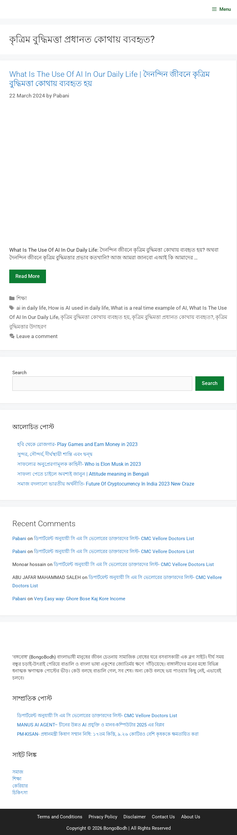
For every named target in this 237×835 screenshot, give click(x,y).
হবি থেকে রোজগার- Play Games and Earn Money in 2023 (77, 444)
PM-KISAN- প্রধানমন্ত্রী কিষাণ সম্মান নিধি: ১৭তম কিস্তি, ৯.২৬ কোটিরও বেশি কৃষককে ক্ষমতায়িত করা (107, 734)
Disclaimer (134, 817)
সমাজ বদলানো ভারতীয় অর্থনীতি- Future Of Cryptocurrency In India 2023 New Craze (105, 484)
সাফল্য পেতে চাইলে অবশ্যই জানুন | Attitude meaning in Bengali (83, 474)
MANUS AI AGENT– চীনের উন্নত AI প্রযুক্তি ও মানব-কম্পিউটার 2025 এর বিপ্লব (90, 725)
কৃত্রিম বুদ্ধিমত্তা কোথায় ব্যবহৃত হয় (95, 317)
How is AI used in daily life (78, 308)
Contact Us (163, 817)
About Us (190, 817)
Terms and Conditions (59, 817)
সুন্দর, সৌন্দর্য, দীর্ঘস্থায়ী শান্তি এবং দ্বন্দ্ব (55, 454)
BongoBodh (115, 828)
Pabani (19, 538)
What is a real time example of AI (149, 308)
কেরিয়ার (20, 786)
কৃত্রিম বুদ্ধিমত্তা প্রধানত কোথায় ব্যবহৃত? (172, 317)
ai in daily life (31, 308)
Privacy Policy (103, 817)
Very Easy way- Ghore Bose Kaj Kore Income (79, 598)
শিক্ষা (21, 298)
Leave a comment (37, 336)
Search (19, 372)
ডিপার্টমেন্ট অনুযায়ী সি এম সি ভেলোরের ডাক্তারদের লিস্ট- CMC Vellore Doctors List (114, 538)
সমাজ (17, 772)
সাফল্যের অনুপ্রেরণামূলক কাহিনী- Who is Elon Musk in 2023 (79, 464)
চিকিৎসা (19, 793)
